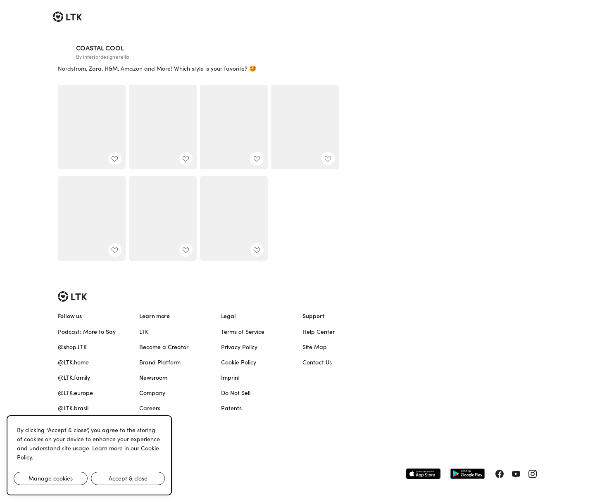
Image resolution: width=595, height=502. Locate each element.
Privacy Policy (239, 347)
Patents (231, 408)
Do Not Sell (235, 393)
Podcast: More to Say (87, 331)
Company (152, 393)
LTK (143, 331)
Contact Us (317, 362)
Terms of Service (242, 331)
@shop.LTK (72, 347)
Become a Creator (163, 347)
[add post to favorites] (114, 158)
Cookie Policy (238, 362)
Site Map (314, 347)
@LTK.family (74, 377)
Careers (149, 408)
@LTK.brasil (73, 408)
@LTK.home (73, 362)
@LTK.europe (75, 393)
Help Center (318, 331)
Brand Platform (160, 362)
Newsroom (153, 377)
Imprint (230, 377)
